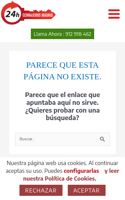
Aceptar (86, 190)
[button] (62, 34)
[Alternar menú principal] (114, 14)
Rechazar (41, 190)
